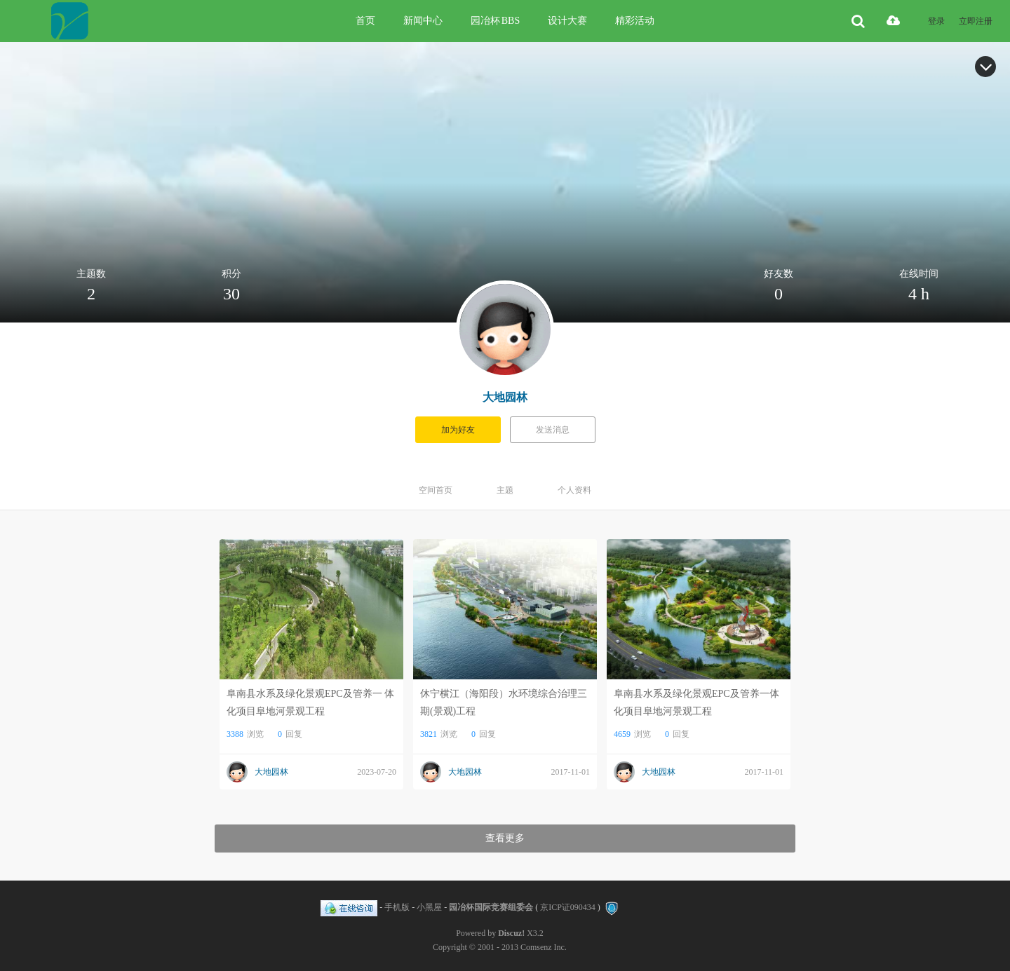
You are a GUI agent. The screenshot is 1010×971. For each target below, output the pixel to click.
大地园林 (505, 397)
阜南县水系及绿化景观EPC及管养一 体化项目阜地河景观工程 (310, 702)
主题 (505, 490)
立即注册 (975, 21)
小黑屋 (429, 907)
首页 (365, 20)
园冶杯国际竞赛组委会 (491, 907)
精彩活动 (634, 20)
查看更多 (505, 838)
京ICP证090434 (567, 907)
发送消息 (553, 430)
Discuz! (511, 933)
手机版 (397, 907)
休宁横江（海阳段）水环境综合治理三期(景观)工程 (503, 702)
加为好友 (458, 430)
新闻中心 (423, 20)
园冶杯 (495, 20)
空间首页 (435, 490)
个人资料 (574, 490)
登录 (936, 21)
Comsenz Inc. (543, 947)
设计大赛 (567, 20)
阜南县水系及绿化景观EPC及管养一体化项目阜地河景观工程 (696, 702)
